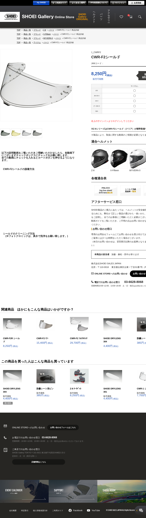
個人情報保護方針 (40, 510)
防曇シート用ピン (45, 388)
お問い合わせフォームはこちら (63, 427)
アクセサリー (109, 16)
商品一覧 (27, 30)
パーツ (101, 17)
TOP (18, 30)
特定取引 (24, 510)
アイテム (37, 42)
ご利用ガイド (57, 510)
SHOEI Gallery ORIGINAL (82, 17)
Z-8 (44, 30)
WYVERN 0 (48, 38)
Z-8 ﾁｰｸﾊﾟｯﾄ (75, 388)
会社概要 (13, 510)
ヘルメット (94, 17)
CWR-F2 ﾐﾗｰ (42, 338)
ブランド (37, 30)
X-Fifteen (47, 34)
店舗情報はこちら (38, 462)
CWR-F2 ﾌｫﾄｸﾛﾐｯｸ (78, 338)
